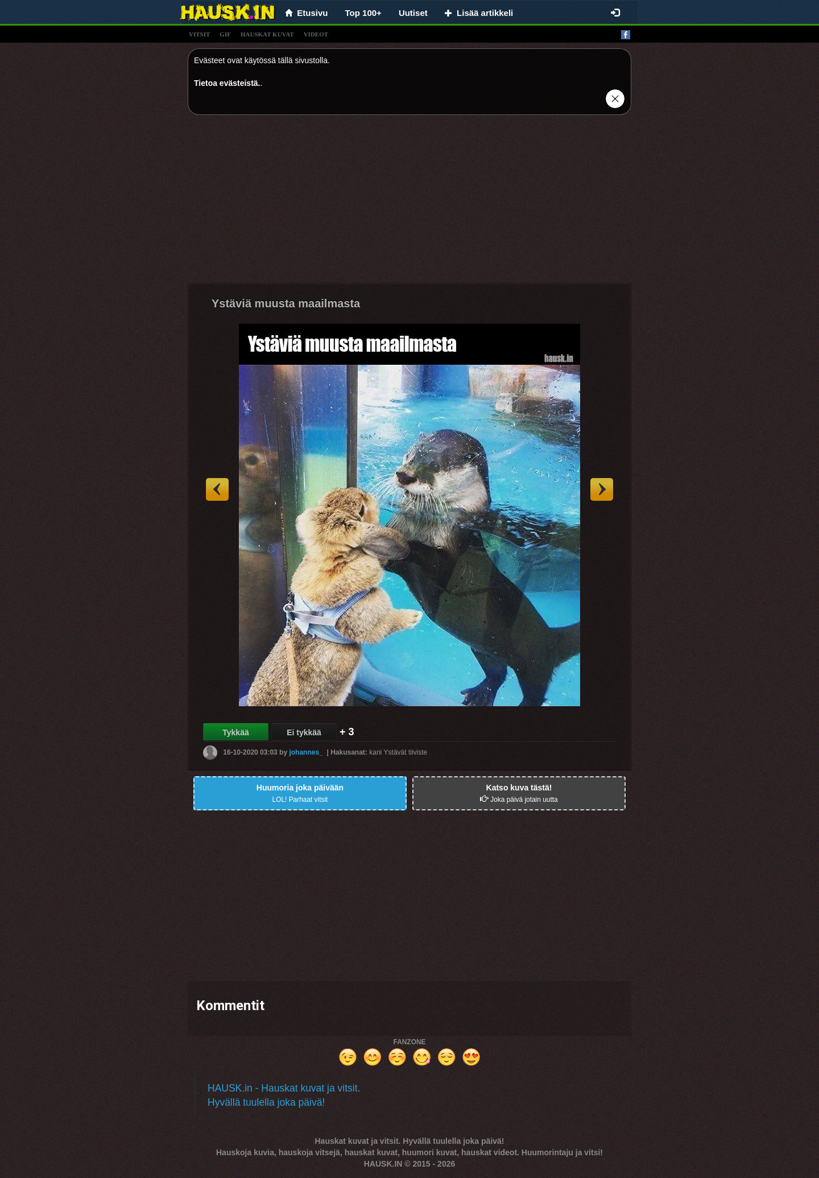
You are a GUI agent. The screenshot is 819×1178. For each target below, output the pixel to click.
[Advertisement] (409, 203)
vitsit (199, 34)
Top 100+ (363, 13)
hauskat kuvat (267, 34)
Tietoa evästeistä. (227, 83)
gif (225, 34)
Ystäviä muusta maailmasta (286, 303)
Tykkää (235, 732)
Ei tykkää (304, 732)
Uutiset (413, 13)
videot (316, 34)
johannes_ (305, 752)
